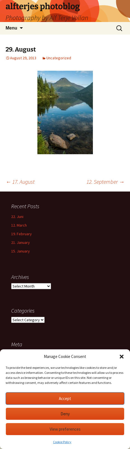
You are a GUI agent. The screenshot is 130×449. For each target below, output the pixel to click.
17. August (20, 181)
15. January (20, 251)
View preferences (65, 429)
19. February (21, 233)
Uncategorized (58, 57)
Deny (65, 413)
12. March (19, 225)
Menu (11, 28)
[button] (121, 356)
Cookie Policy (62, 442)
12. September (105, 181)
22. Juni (17, 216)
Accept (65, 398)
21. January (20, 242)
